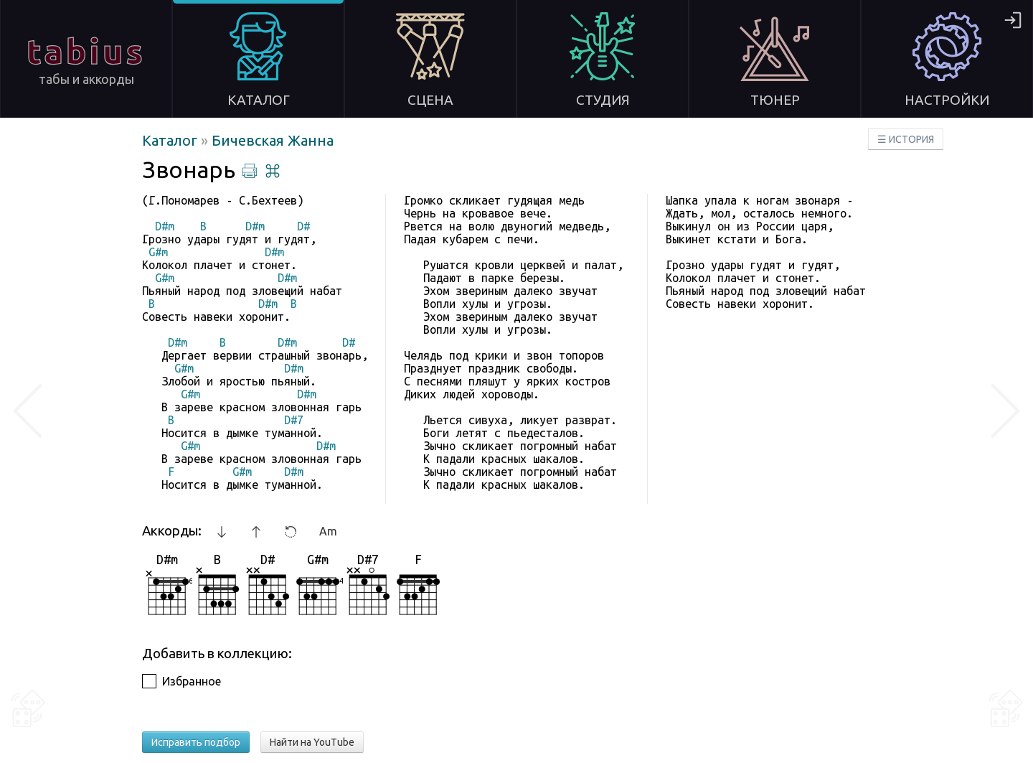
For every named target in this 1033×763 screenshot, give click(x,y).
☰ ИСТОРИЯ (905, 139)
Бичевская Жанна (273, 140)
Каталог (171, 140)
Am (328, 531)
